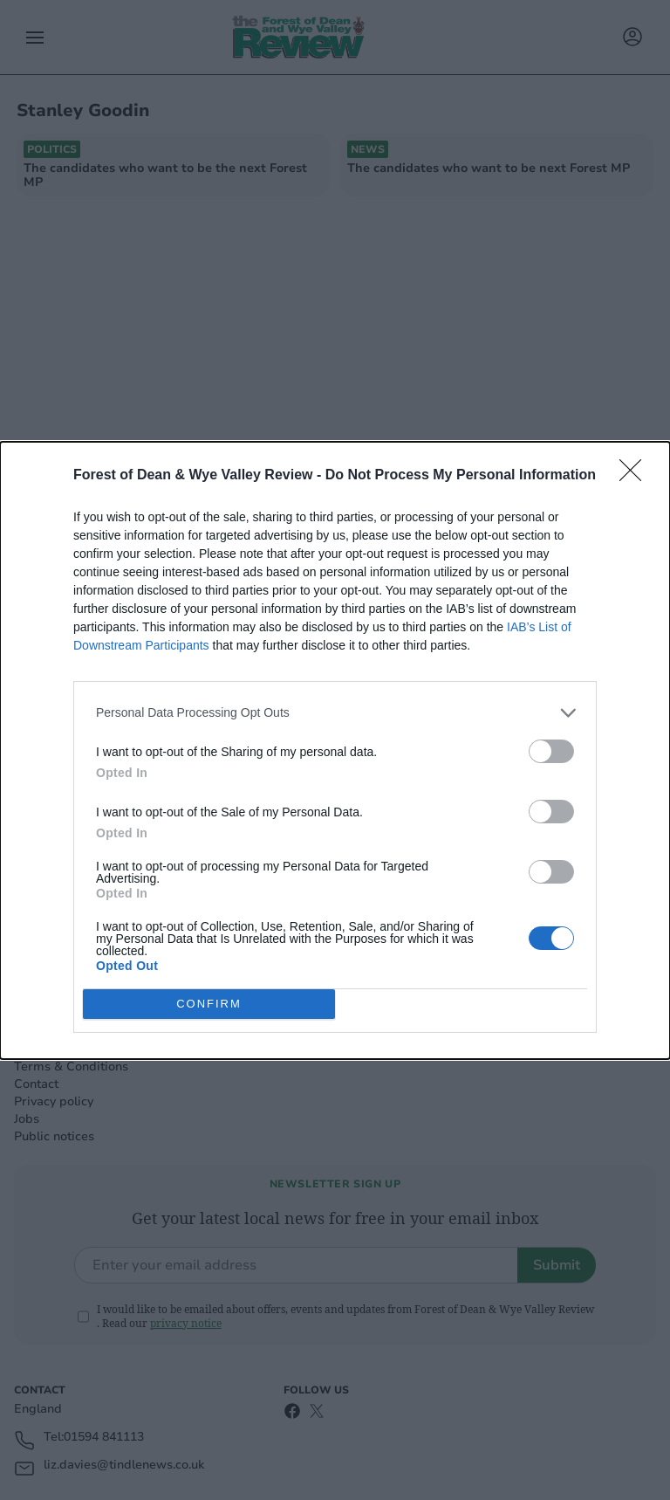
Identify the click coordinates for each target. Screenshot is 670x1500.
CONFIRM (209, 1003)
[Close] (636, 475)
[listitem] (335, 713)
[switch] (551, 751)
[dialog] (335, 750)
